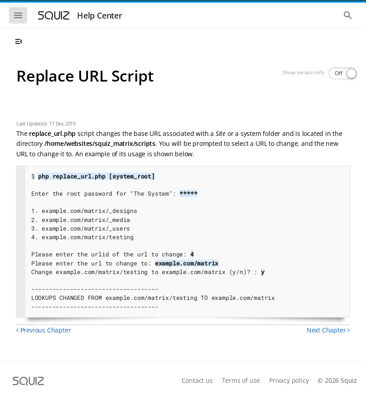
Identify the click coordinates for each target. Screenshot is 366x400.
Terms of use (241, 380)
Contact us (197, 380)
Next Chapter (328, 330)
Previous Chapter (43, 330)
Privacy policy (288, 380)
